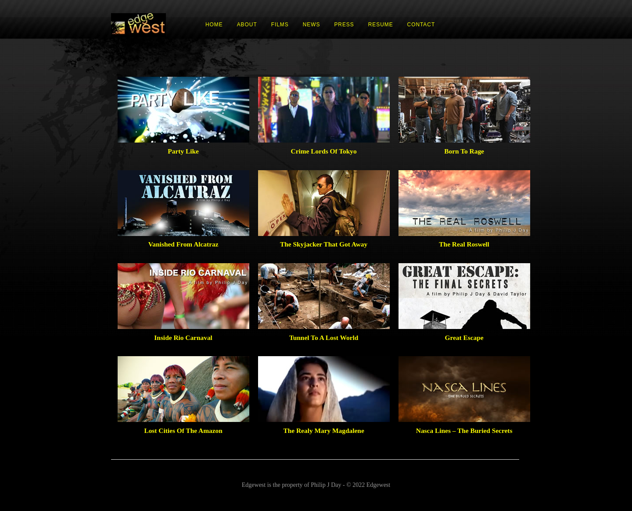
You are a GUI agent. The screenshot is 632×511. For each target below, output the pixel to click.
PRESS (344, 24)
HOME (214, 24)
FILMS (280, 24)
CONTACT (421, 24)
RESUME (380, 24)
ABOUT (247, 24)
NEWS (311, 24)
